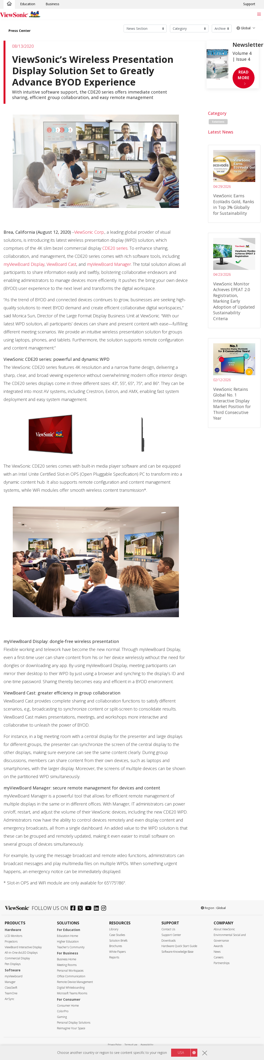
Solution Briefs (118, 941)
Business (52, 4)
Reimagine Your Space (71, 1028)
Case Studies (117, 935)
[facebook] (74, 908)
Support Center (171, 935)
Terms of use (131, 1044)
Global (221, 908)
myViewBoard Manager (109, 264)
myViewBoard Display (24, 264)
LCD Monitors (13, 936)
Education (27, 4)
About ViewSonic (224, 929)
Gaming (62, 1017)
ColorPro (63, 1011)
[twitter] (81, 908)
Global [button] (244, 28)
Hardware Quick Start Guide (179, 946)
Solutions (218, 121)
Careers (218, 957)
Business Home (66, 959)
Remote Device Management (75, 982)
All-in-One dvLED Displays (21, 953)
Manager (10, 982)
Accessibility (147, 1044)
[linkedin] (97, 908)
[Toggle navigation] (259, 14)
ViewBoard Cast (61, 264)
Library (113, 929)
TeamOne (11, 993)
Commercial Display (17, 958)
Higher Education (68, 941)
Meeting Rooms (67, 965)
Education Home (67, 936)
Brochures (115, 946)
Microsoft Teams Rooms (72, 993)
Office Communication (71, 976)
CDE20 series (115, 248)
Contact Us (168, 929)
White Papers (117, 952)
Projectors (11, 941)
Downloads (168, 941)
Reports (114, 957)
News (217, 952)
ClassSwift (11, 988)
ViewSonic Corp (89, 232)
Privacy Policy (114, 1044)
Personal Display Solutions (73, 1023)
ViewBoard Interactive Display (23, 947)
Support (249, 4)
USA (181, 1052)
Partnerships (221, 963)
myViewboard (13, 976)
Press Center (19, 30)
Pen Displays (13, 964)
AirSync (9, 999)
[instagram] (104, 908)
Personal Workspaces (70, 971)
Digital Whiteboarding (71, 988)
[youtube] (89, 908)
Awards (218, 946)
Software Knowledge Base (177, 952)
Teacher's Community (71, 947)
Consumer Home (68, 1006)
